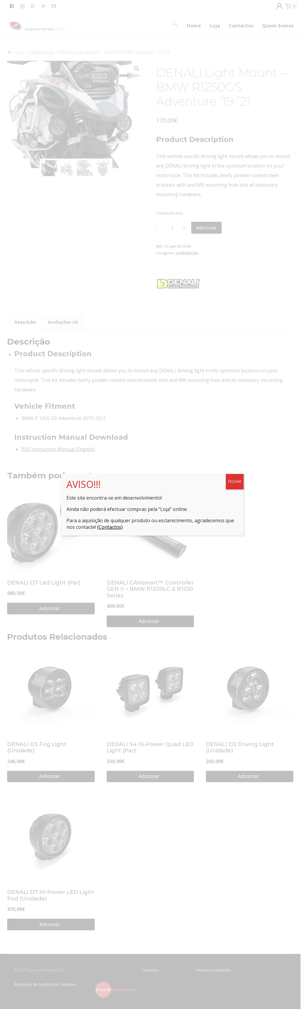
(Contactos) (110, 527)
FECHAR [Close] (234, 481)
